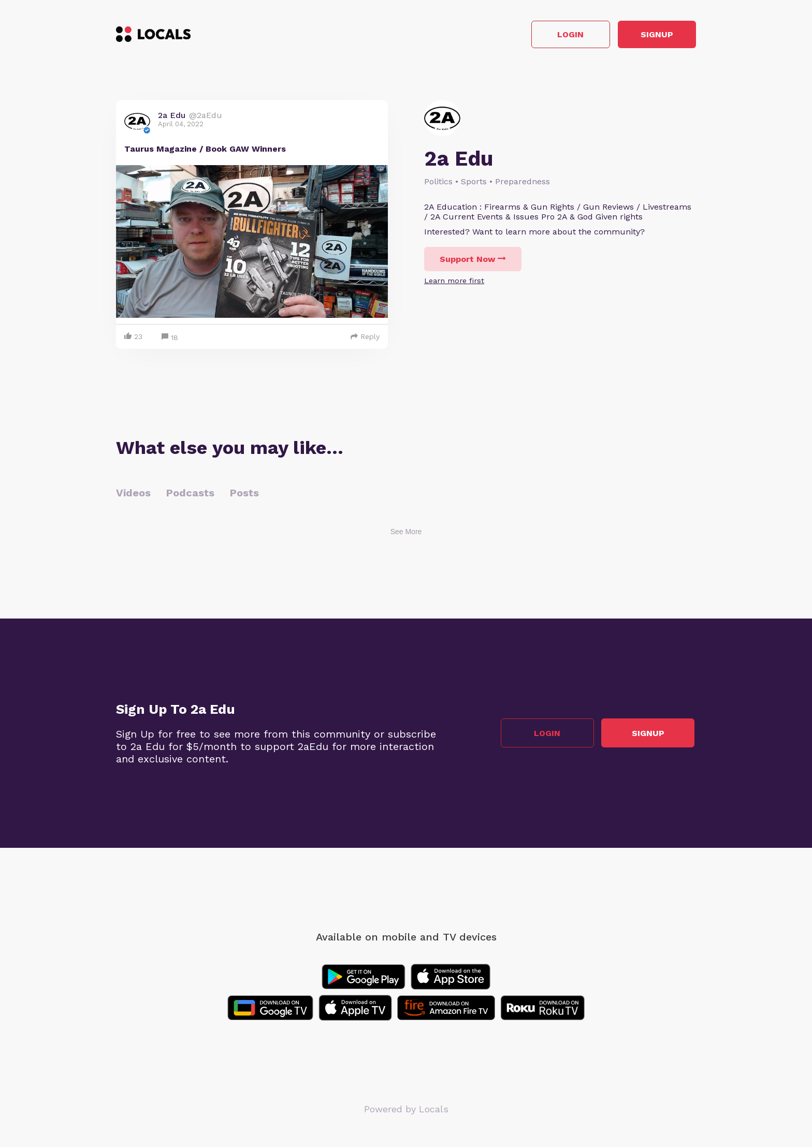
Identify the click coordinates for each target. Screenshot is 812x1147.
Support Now (473, 261)
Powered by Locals (406, 1110)
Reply (365, 338)
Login (548, 35)
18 (170, 339)
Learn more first (454, 282)
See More (406, 533)
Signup (649, 35)
